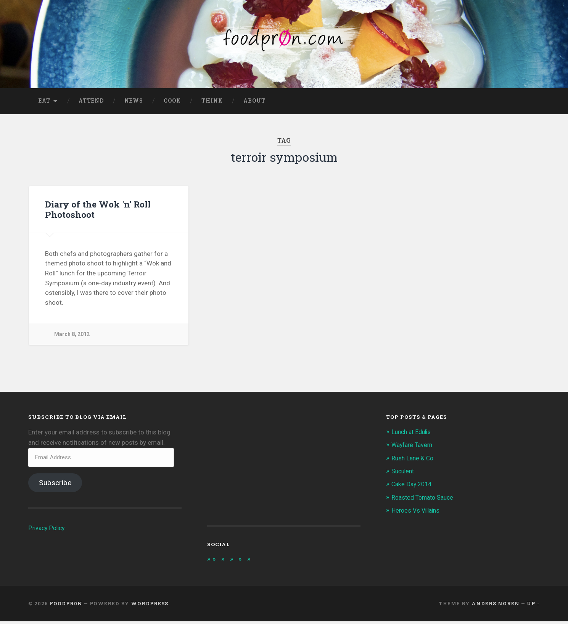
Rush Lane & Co (413, 461)
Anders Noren (495, 607)
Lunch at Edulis (412, 434)
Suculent (404, 474)
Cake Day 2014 (412, 487)
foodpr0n (66, 607)
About (254, 103)
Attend (91, 103)
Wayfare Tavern (413, 448)
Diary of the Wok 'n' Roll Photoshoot (97, 212)
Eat (44, 103)
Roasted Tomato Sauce (425, 500)
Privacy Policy (48, 530)
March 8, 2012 (72, 337)
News (133, 103)
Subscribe (55, 485)
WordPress (149, 607)
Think (212, 103)
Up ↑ (533, 607)
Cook (172, 103)
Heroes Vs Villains (417, 513)
